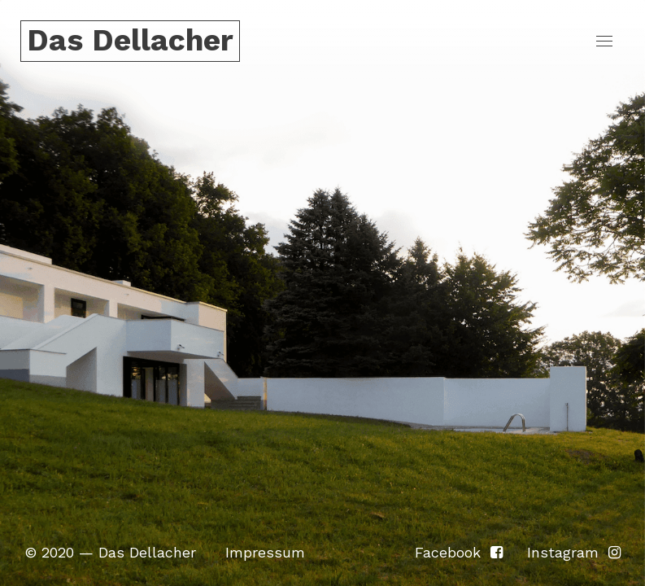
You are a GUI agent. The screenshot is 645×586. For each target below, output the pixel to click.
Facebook (459, 552)
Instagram (574, 552)
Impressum (265, 552)
